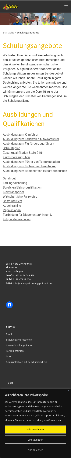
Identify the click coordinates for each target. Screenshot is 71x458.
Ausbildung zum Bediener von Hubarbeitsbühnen (35, 171)
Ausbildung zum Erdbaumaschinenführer (29, 166)
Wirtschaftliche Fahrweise (20, 196)
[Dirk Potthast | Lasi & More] (10, 6)
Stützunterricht (12, 201)
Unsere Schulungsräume (19, 345)
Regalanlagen (12, 210)
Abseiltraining (12, 205)
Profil (9, 334)
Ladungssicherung (15, 183)
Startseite (8, 32)
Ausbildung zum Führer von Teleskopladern (31, 162)
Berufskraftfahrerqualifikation (22, 187)
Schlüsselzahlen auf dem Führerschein (26, 362)
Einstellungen (35, 439)
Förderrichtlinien (15, 350)
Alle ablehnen (35, 450)
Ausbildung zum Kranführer (20, 134)
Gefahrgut (9, 178)
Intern (9, 356)
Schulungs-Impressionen (19, 339)
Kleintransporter (13, 192)
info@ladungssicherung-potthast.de (32, 283)
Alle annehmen (35, 429)
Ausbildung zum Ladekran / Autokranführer (31, 139)
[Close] (68, 390)
